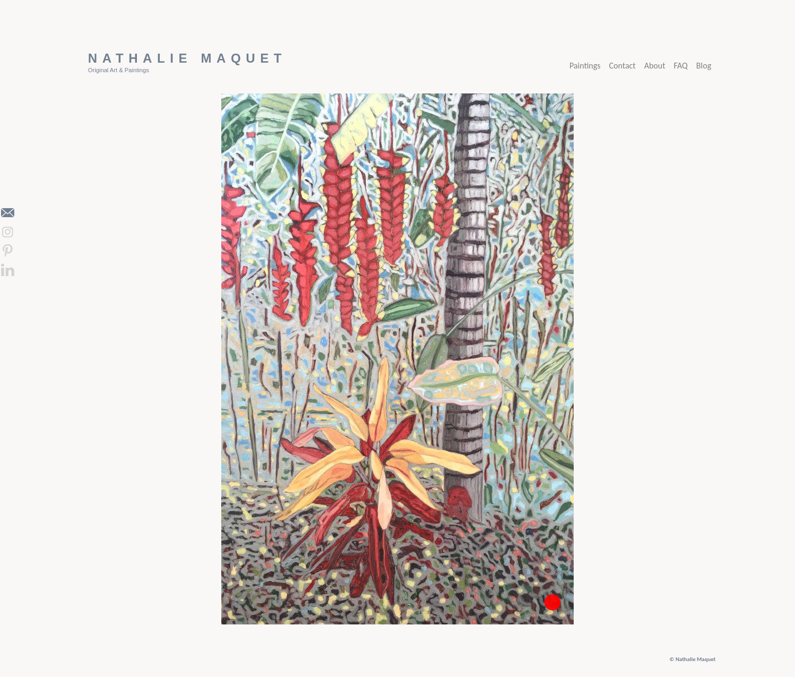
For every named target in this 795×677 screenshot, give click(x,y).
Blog (703, 66)
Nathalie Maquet (187, 58)
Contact (622, 66)
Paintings (585, 66)
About (655, 66)
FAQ (681, 66)
